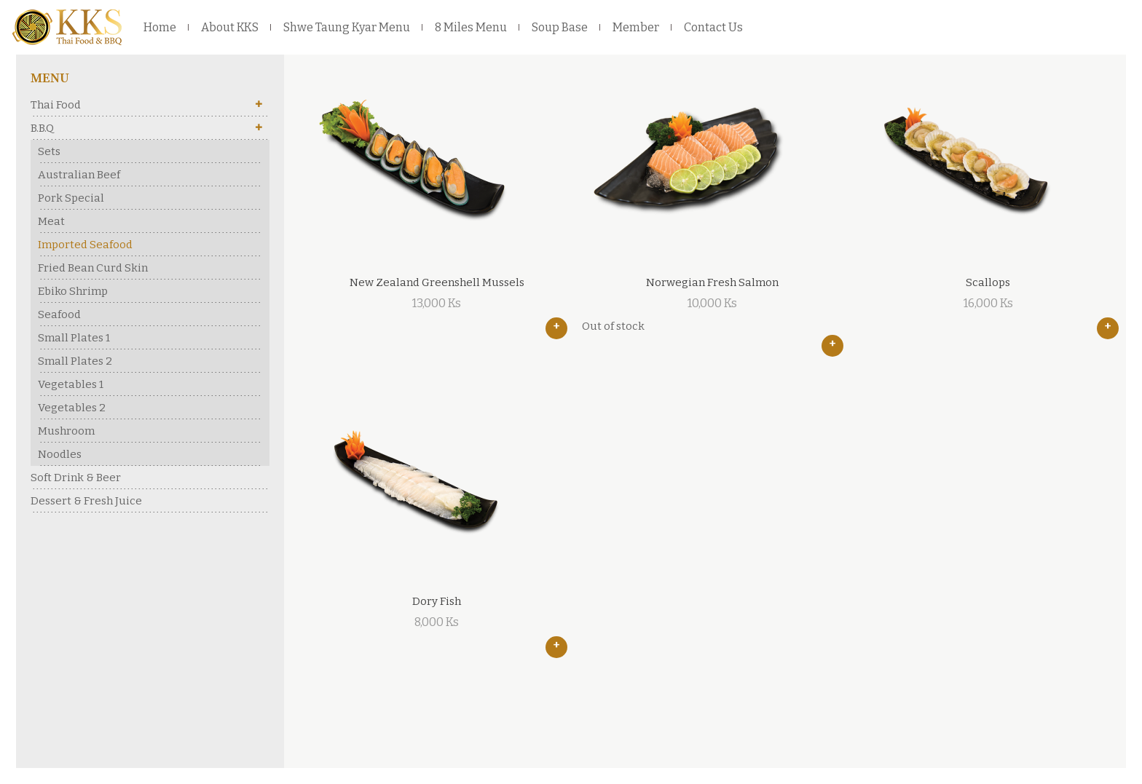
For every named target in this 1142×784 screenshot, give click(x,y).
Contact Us (713, 27)
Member (636, 27)
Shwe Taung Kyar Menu (346, 27)
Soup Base (560, 27)
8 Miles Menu (471, 27)
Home (159, 27)
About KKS (230, 27)
